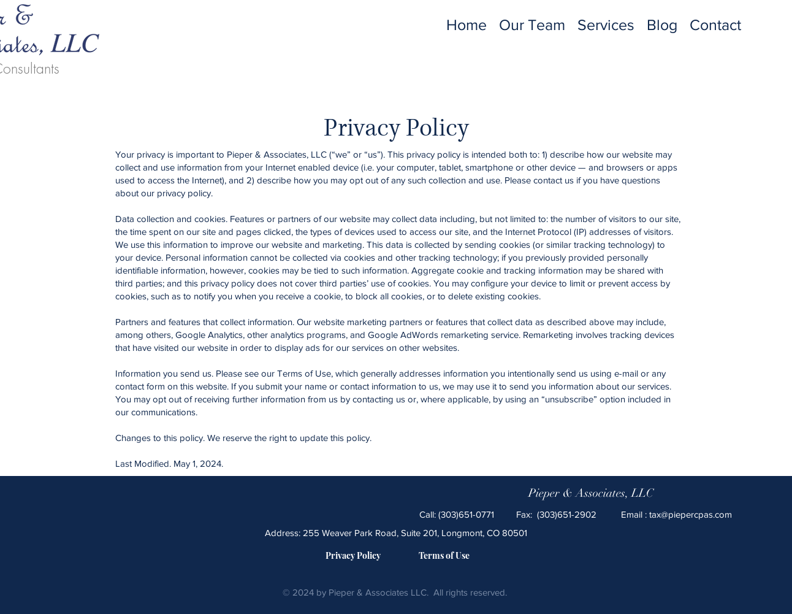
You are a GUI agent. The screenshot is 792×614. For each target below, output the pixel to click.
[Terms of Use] (443, 555)
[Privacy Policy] (353, 555)
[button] (606, 24)
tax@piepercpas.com (690, 514)
